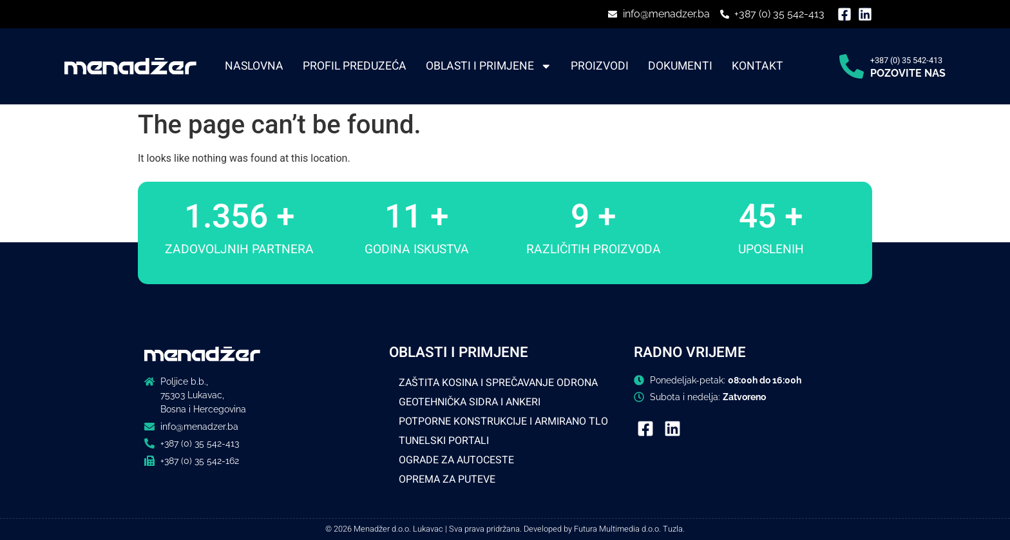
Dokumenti (680, 66)
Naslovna (254, 66)
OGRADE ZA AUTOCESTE (456, 460)
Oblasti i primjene (489, 66)
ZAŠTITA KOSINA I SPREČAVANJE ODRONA (498, 383)
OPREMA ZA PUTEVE (447, 479)
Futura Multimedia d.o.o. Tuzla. (629, 529)
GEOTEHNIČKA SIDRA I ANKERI (469, 402)
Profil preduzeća (354, 66)
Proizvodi (600, 66)
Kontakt (757, 66)
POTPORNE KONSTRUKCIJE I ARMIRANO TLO (503, 421)
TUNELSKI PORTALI (444, 440)
